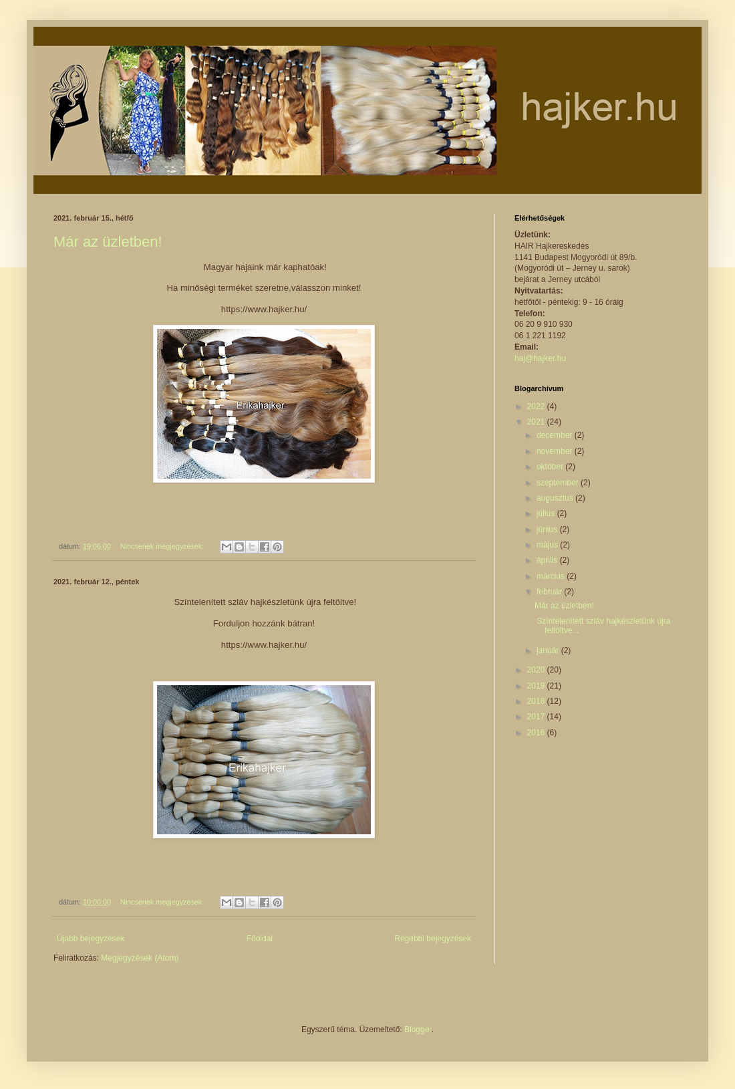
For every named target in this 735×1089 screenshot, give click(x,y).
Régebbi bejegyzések (432, 938)
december (556, 435)
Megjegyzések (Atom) (139, 958)
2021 (537, 422)
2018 (537, 701)
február (550, 591)
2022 (537, 406)
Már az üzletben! (107, 241)
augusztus (556, 498)
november (556, 451)
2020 (537, 670)
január (549, 650)
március (552, 576)
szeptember (559, 482)
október (551, 466)
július (547, 513)
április (548, 560)
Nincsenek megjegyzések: (163, 546)
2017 (537, 716)
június (548, 529)
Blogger (418, 1029)
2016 (537, 732)
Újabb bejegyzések (90, 938)
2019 (537, 686)
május (548, 545)
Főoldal (260, 938)
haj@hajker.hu (540, 358)
